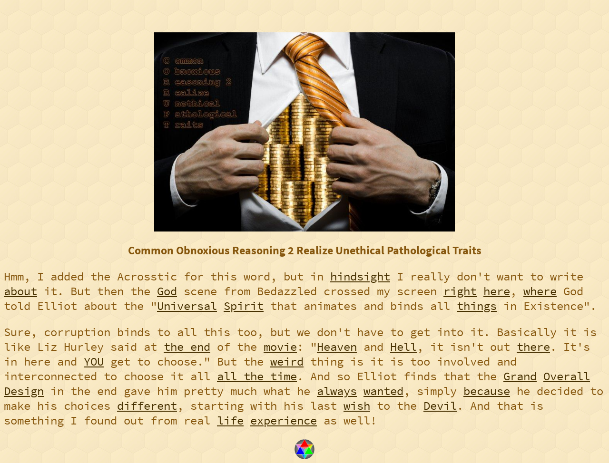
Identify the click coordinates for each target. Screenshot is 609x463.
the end (187, 346)
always (337, 391)
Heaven (337, 346)
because (486, 391)
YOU (94, 361)
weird (287, 361)
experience (283, 420)
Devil (440, 405)
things (477, 306)
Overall (566, 376)
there (533, 346)
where (540, 291)
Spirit (244, 306)
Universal (187, 306)
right (460, 291)
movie (280, 346)
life (230, 420)
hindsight (360, 276)
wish (357, 405)
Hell (403, 346)
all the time (257, 376)
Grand (520, 376)
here (496, 291)
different (147, 405)
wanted (383, 391)
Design (24, 391)
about (20, 291)
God (167, 291)
